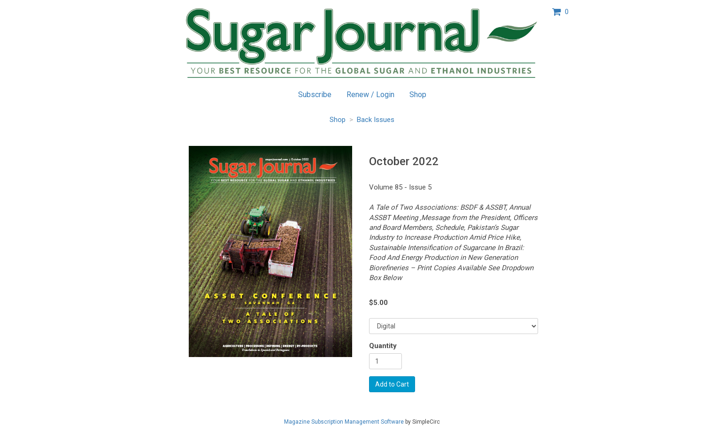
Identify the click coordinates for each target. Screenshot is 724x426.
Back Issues (375, 119)
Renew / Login (370, 94)
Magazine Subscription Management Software (344, 421)
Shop (417, 94)
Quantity (383, 346)
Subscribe (314, 94)
